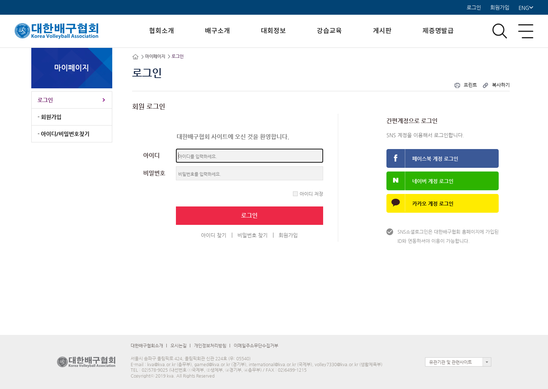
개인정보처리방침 (210, 345)
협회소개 (161, 31)
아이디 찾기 (213, 235)
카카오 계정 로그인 (432, 203)
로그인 (474, 7)
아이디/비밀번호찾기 (65, 134)
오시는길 (178, 345)
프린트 (465, 85)
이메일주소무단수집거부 (256, 345)
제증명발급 (438, 31)
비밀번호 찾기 (252, 235)
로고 (62, 31)
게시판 (382, 31)
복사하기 (496, 85)
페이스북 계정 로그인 (435, 159)
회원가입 (499, 7)
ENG (526, 7)
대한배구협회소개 (147, 345)
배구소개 (217, 31)
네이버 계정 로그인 (432, 181)
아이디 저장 (311, 193)
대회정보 (273, 31)
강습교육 (329, 31)
